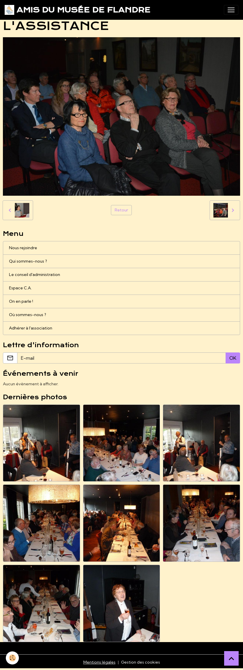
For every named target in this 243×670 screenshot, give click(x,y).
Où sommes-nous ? (27, 314)
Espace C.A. (20, 288)
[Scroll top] (231, 658)
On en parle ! (21, 301)
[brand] (77, 10)
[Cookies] (12, 657)
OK (232, 358)
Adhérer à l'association (30, 328)
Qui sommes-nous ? (28, 261)
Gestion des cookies (140, 662)
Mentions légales (99, 662)
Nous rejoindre (23, 247)
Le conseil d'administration (34, 274)
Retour (121, 210)
